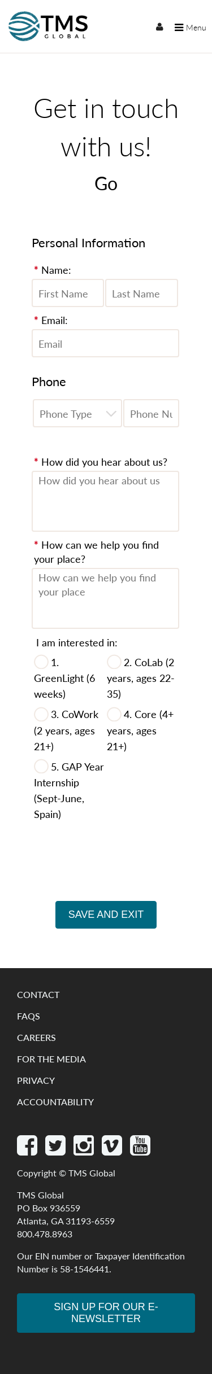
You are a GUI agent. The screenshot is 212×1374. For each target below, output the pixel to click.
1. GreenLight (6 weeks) (64, 678)
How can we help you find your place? (96, 551)
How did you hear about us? (100, 461)
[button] (110, 413)
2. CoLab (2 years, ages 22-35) (141, 678)
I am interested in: (77, 642)
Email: (51, 320)
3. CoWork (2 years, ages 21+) (66, 729)
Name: (52, 269)
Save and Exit (106, 914)
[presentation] (106, 876)
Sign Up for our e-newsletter (106, 1312)
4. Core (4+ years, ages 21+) (140, 729)
